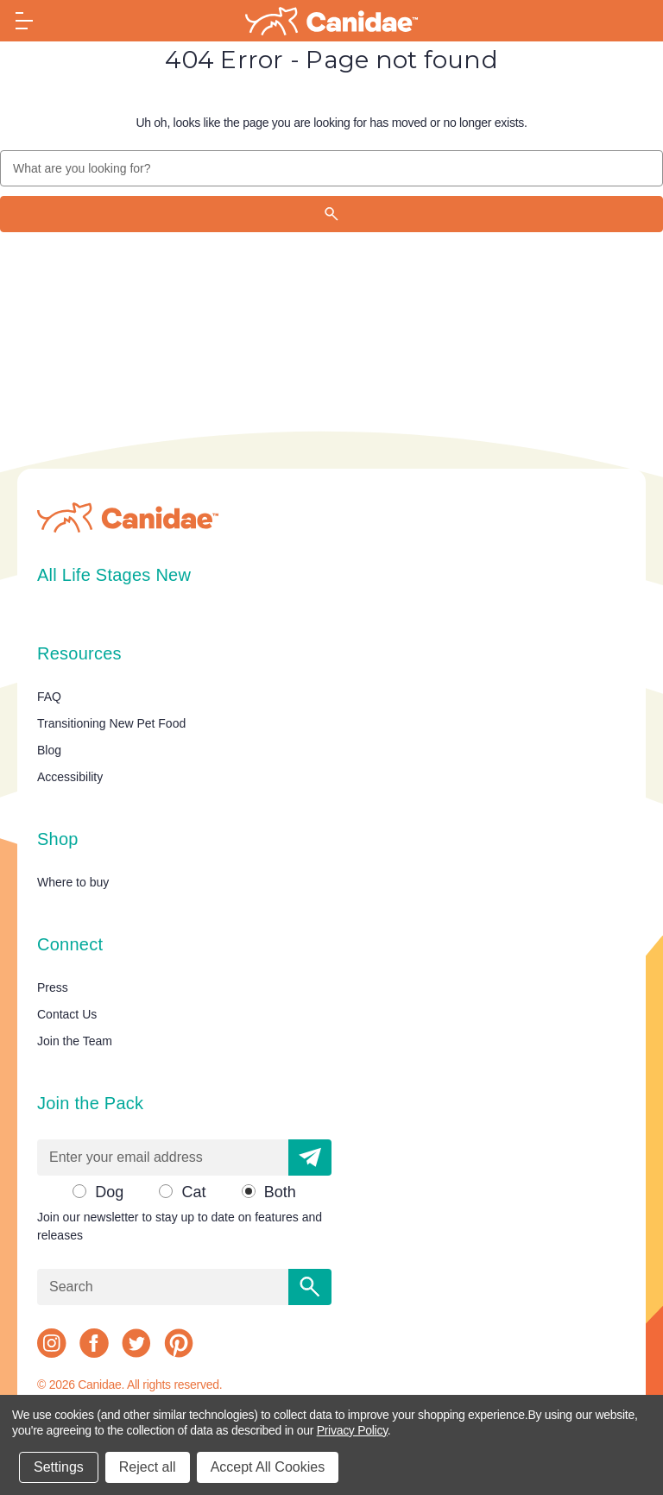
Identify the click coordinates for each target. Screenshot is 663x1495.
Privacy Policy (352, 1430)
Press (52, 987)
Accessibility (70, 777)
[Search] (331, 214)
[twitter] (136, 1343)
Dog (109, 1192)
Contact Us (67, 1014)
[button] (310, 1157)
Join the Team (74, 1041)
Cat (193, 1192)
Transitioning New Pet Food (111, 723)
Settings (59, 1467)
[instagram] (51, 1343)
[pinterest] (178, 1343)
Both (280, 1192)
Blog (49, 750)
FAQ (49, 696)
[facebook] (94, 1343)
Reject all (147, 1467)
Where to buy (73, 882)
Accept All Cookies (268, 1467)
